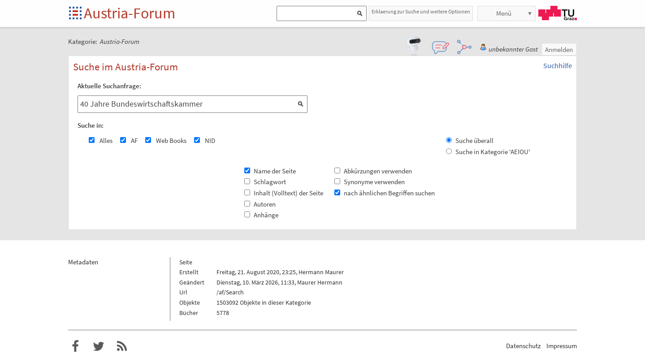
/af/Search (230, 292)
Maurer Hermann (319, 282)
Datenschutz (523, 345)
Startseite (76, 14)
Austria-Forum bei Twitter (98, 346)
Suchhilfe (557, 65)
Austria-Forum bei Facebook (75, 346)
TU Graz (557, 13)
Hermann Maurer (321, 272)
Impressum (561, 345)
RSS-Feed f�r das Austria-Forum (122, 346)
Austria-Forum (129, 13)
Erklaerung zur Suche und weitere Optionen (421, 11)
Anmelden (559, 49)
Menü (503, 13)
